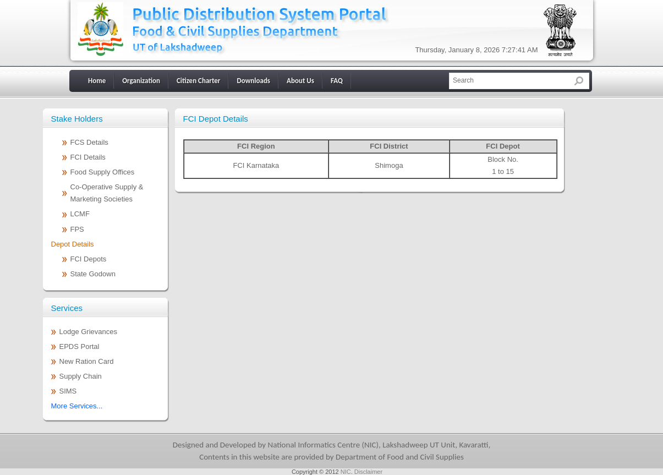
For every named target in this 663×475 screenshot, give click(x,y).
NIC (346, 471)
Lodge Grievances (88, 331)
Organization (141, 81)
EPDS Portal (79, 346)
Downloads (253, 81)
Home (97, 81)
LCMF (80, 214)
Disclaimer (368, 471)
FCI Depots (88, 259)
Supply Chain (80, 376)
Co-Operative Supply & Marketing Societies (107, 193)
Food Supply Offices (102, 172)
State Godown (93, 274)
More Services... (77, 406)
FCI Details (88, 157)
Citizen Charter (198, 81)
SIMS (68, 391)
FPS (77, 229)
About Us (300, 81)
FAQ (337, 81)
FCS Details (89, 142)
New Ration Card (86, 361)
